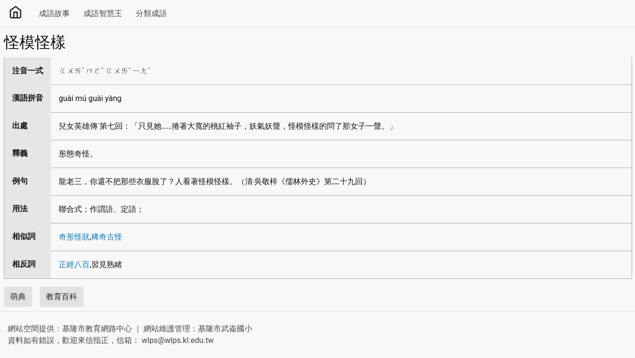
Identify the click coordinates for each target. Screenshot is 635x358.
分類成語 (151, 13)
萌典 (18, 296)
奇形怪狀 (74, 236)
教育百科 (61, 296)
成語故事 (54, 13)
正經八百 (74, 264)
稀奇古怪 (106, 236)
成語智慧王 (102, 13)
